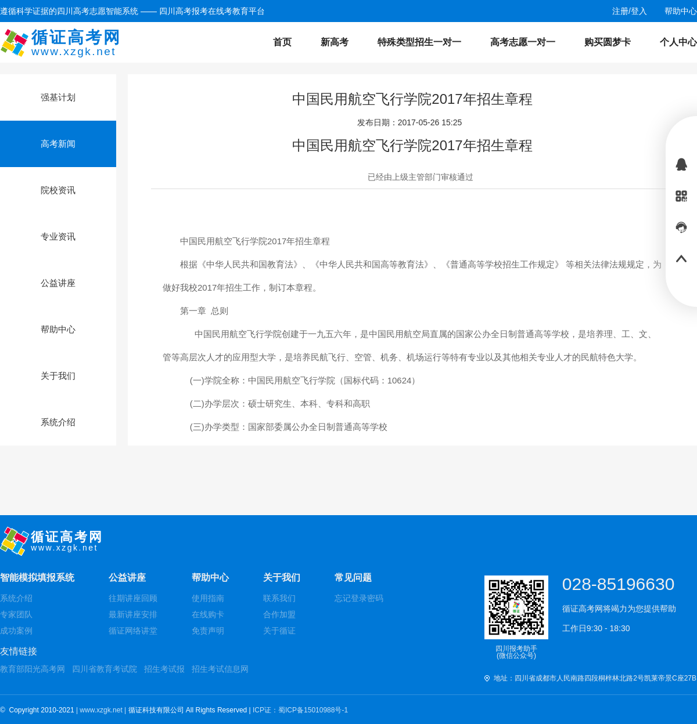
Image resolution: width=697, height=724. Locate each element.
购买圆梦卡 (607, 42)
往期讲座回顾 (133, 598)
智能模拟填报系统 (37, 577)
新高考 (334, 42)
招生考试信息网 (220, 669)
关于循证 (279, 630)
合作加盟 (279, 614)
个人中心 (678, 42)
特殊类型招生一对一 (419, 42)
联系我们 (279, 598)
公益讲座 (127, 577)
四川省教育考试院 (104, 669)
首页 (282, 42)
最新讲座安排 (133, 614)
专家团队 (16, 614)
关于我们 (281, 577)
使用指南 (208, 598)
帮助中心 (210, 577)
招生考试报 (164, 669)
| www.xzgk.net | (102, 710)
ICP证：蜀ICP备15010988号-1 (300, 710)
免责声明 (208, 630)
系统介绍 (16, 598)
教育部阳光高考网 (32, 669)
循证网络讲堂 (133, 630)
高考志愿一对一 (522, 42)
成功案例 (16, 630)
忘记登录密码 (359, 598)
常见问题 (353, 577)
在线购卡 (208, 614)
